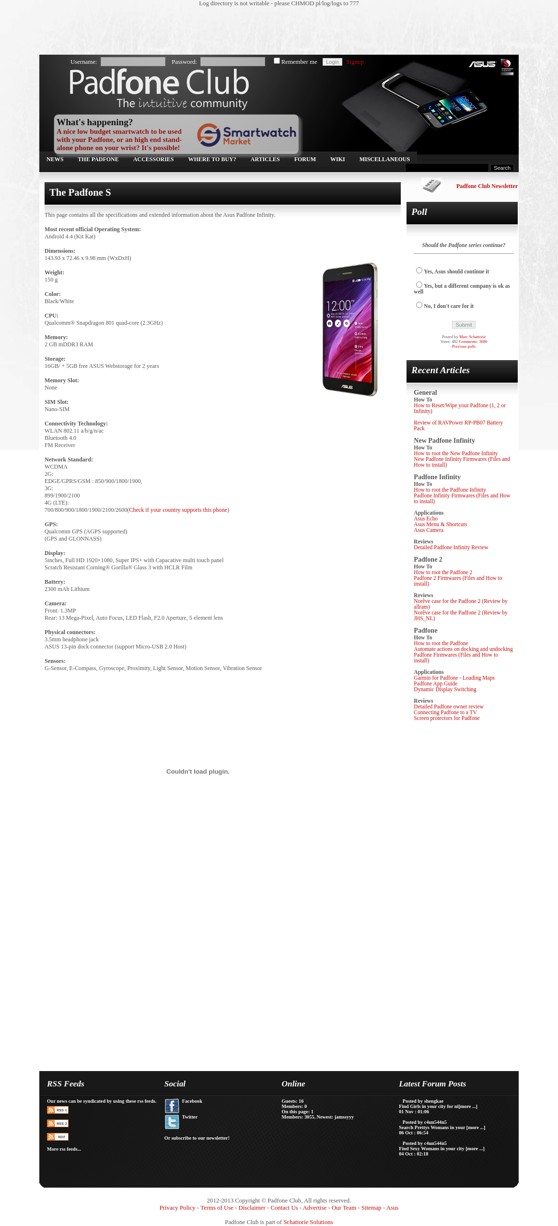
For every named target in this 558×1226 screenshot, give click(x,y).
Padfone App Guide (435, 683)
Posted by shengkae (423, 1101)
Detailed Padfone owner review (449, 706)
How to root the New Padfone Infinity (456, 453)
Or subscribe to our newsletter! (197, 1138)
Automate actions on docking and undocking (463, 649)
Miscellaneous (385, 159)
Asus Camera (428, 530)
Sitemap (371, 1207)
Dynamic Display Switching (445, 689)
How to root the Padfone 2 (443, 572)
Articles (265, 159)
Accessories (153, 159)
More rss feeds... (64, 1149)
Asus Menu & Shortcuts (440, 524)
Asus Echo (426, 518)
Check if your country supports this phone (178, 510)
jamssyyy (344, 1117)
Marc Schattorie (472, 336)
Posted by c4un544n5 (425, 1122)
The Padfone (98, 159)
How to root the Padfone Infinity (450, 490)
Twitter (190, 1117)
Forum (305, 159)
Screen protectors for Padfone (446, 718)
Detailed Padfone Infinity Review (451, 547)
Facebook (192, 1101)
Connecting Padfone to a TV (445, 712)
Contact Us (284, 1207)
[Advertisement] (274, 31)
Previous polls (464, 346)
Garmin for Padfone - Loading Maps (454, 678)
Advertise (315, 1207)
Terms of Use (216, 1207)
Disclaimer (252, 1207)
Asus (392, 1207)
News (54, 159)
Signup (355, 62)
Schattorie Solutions (308, 1222)
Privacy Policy (178, 1207)
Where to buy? (212, 159)
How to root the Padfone (441, 643)
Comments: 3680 (473, 341)
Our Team (344, 1207)
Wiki (337, 159)
